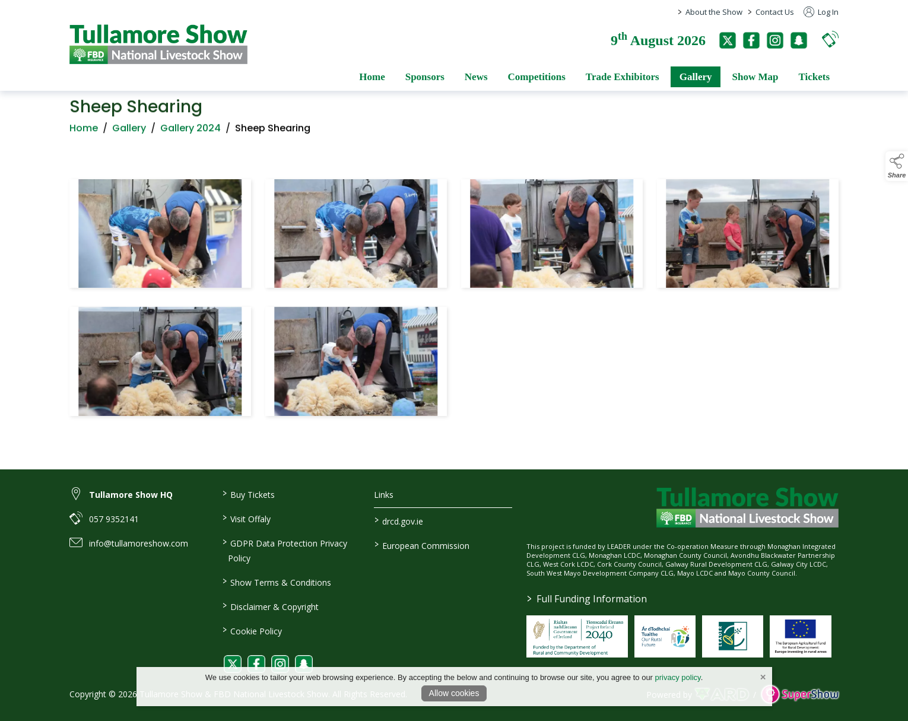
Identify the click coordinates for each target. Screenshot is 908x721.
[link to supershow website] (800, 694)
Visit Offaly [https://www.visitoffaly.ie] (246, 518)
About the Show (713, 12)
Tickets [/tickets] (814, 76)
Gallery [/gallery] (696, 76)
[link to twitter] (233, 664)
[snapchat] (799, 40)
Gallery (129, 131)
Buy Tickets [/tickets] (248, 493)
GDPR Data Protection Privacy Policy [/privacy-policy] (284, 550)
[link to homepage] (158, 44)
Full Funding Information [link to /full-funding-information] (587, 598)
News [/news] (476, 76)
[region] (454, 300)
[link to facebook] (256, 664)
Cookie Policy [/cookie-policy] (251, 630)
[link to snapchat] (304, 664)
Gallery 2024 (190, 131)
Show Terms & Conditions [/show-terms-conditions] (276, 581)
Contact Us (774, 12)
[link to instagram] (280, 664)
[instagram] (775, 40)
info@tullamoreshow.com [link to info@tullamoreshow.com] (138, 543)
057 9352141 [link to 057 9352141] (114, 519)
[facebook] (751, 40)
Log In (821, 12)
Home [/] (372, 76)
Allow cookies (454, 693)
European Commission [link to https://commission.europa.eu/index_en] (421, 544)
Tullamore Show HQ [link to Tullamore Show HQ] (131, 494)
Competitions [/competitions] (537, 76)
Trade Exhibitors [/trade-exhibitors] (622, 76)
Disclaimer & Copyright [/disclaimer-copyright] (270, 605)
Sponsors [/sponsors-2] (425, 76)
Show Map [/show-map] (755, 76)
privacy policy (678, 677)
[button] (830, 38)
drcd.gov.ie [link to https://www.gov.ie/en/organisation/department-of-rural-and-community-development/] (398, 520)
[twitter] (727, 40)
